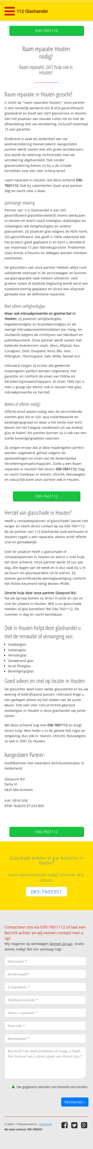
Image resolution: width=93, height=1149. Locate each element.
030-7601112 (46, 30)
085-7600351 (46, 891)
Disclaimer (45, 1124)
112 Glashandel (32, 11)
